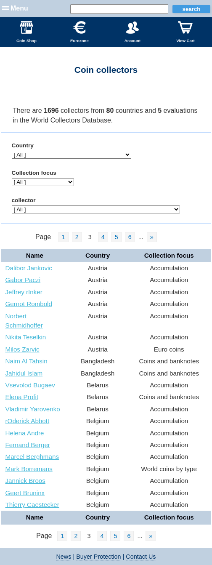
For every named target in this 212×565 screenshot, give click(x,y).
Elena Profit (22, 396)
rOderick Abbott (27, 420)
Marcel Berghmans (32, 456)
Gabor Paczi (23, 279)
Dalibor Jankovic (28, 268)
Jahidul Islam (24, 373)
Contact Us (141, 556)
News (63, 556)
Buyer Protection (98, 556)
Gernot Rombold (28, 303)
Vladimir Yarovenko (32, 409)
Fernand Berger (27, 444)
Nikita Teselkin (25, 337)
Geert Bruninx (25, 492)
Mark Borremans (29, 468)
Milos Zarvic (22, 349)
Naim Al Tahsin (26, 361)
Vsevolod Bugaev (30, 385)
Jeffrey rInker (23, 292)
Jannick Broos (25, 480)
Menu (19, 8)
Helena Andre (24, 433)
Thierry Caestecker (32, 504)
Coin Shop (26, 32)
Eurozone (79, 32)
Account (132, 32)
